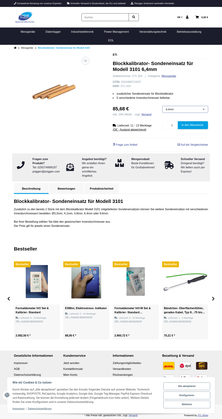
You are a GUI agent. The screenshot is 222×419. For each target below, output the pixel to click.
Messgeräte (169, 76)
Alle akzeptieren (186, 386)
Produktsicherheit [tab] (101, 188)
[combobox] (185, 109)
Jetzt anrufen (71, 363)
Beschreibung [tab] (31, 188)
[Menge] (170, 125)
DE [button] (180, 17)
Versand (146, 114)
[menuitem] (27, 32)
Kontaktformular (73, 368)
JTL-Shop (203, 415)
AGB (17, 368)
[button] (187, 17)
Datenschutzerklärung (40, 408)
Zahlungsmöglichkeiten (127, 363)
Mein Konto (70, 374)
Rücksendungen (123, 374)
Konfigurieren (186, 395)
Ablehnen (186, 404)
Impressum (19, 408)
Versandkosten (122, 368)
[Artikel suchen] (134, 17)
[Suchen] (105, 17)
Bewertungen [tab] (66, 188)
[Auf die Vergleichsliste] (85, 61)
